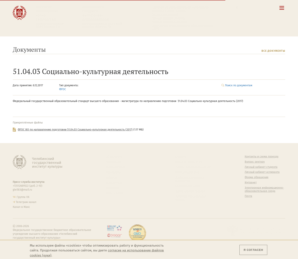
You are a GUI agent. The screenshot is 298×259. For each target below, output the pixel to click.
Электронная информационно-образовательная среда (183, 27)
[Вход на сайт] (249, 7)
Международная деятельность (50, 25)
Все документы (273, 51)
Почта (248, 196)
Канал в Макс (21, 207)
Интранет (251, 182)
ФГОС (62, 89)
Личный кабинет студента (168, 18)
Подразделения (116, 167)
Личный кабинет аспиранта (169, 22)
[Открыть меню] (281, 10)
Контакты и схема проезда (169, 10)
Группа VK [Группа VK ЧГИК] (23, 197)
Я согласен (253, 249)
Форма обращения (256, 177)
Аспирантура (114, 182)
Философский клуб (187, 172)
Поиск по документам (238, 85)
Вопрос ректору (255, 161)
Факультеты (113, 172)
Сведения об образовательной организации (180, 7)
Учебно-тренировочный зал (193, 167)
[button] (232, 7)
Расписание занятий (165, 14)
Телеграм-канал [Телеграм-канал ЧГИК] (26, 202)
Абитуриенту (93, 7)
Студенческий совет (187, 185)
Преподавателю (95, 19)
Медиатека (112, 187)
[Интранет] (245, 7)
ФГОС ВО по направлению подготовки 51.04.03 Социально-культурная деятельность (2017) (75, 129)
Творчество (46, 19)
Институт (44, 7)
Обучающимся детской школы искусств (102, 25)
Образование (47, 11)
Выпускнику (93, 15)
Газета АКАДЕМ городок (190, 191)
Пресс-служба (114, 193)
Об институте (114, 156)
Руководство (114, 161)
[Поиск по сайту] (237, 7)
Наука (41, 15)
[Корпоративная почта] (241, 7)
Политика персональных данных (190, 198)
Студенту (90, 11)
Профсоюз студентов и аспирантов (189, 179)
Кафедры (111, 177)
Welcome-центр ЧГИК (188, 161)
